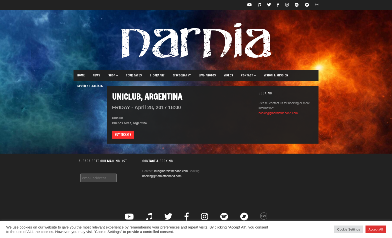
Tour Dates (134, 75)
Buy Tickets (122, 134)
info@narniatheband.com (171, 171)
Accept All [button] (375, 229)
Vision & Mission (276, 75)
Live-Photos (207, 75)
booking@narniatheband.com (278, 113)
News (96, 75)
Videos (228, 75)
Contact (248, 75)
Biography (157, 75)
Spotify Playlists (90, 86)
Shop (113, 75)
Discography (181, 75)
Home (81, 75)
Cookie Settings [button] (348, 229)
